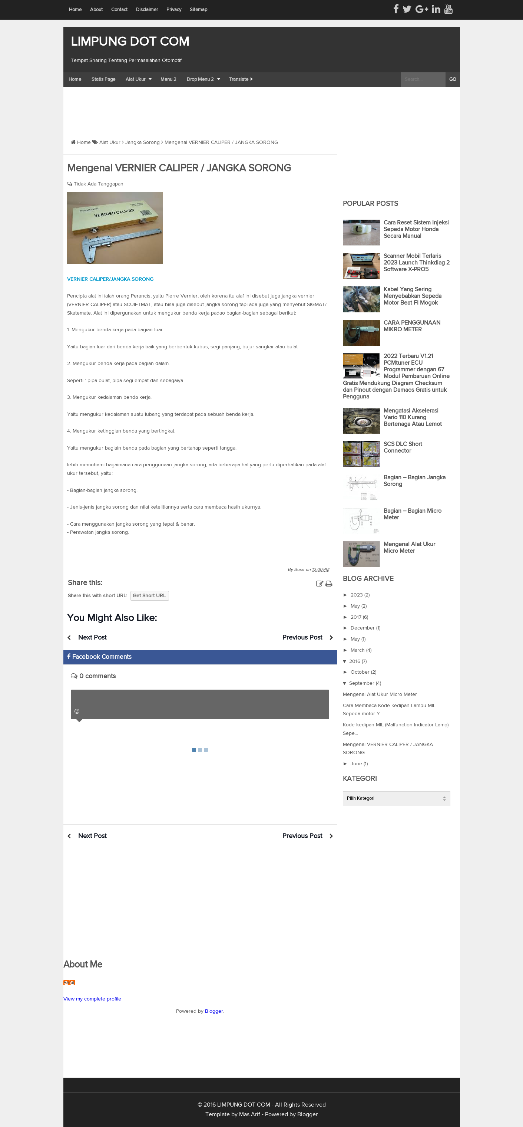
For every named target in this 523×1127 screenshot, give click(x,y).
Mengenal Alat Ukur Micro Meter (380, 694)
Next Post (92, 637)
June (357, 763)
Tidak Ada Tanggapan (98, 184)
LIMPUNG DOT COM (130, 42)
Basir (69, 982)
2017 (357, 617)
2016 (355, 661)
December (363, 628)
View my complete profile (92, 999)
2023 (357, 595)
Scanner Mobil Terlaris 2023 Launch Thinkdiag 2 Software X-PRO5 (417, 263)
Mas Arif (249, 1115)
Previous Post (302, 637)
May (356, 606)
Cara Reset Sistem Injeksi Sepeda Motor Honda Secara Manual (416, 229)
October (361, 672)
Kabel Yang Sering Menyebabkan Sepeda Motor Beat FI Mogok (412, 296)
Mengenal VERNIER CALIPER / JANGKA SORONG (179, 168)
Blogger (214, 1011)
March (358, 650)
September (362, 683)
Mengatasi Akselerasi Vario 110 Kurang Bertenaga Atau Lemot (413, 417)
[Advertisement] (198, 107)
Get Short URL (149, 595)
